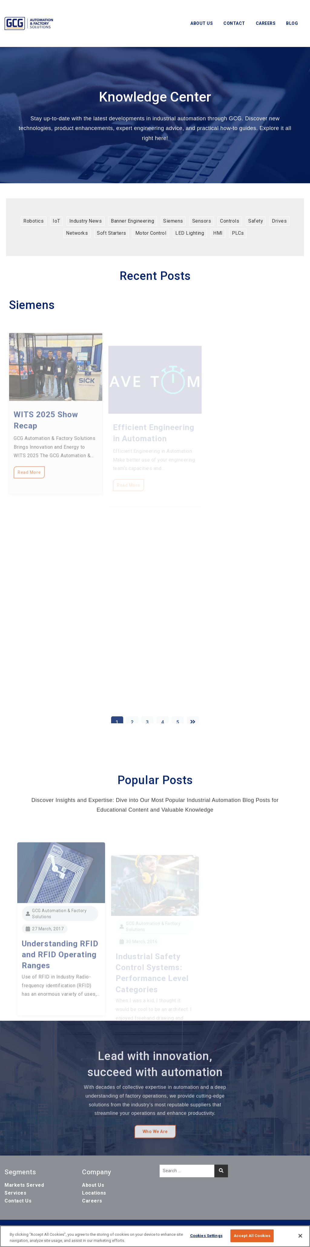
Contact (234, 23)
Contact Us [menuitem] (18, 1201)
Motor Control (151, 233)
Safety (255, 221)
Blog (292, 23)
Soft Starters (111, 233)
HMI (218, 233)
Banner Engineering (132, 221)
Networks (77, 233)
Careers (266, 23)
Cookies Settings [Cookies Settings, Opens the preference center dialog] (206, 1235)
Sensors (201, 221)
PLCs (238, 233)
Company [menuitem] (96, 1172)
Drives (279, 221)
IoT (56, 221)
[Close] (300, 1235)
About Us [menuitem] (93, 1185)
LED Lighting (189, 233)
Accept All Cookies (252, 1235)
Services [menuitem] (15, 1193)
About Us (201, 23)
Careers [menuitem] (92, 1201)
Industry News (85, 221)
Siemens (173, 221)
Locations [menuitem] (94, 1193)
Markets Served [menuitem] (24, 1185)
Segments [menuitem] (20, 1172)
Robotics (33, 221)
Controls (229, 221)
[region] (155, 1236)
